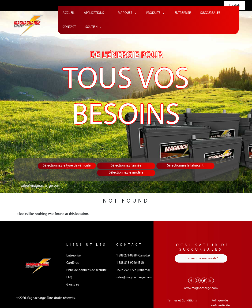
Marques (127, 13)
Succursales (210, 13)
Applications (96, 13)
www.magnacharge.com (201, 288)
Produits (155, 13)
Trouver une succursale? (201, 258)
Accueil (69, 13)
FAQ (69, 277)
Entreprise (182, 13)
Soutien (93, 27)
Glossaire (72, 284)
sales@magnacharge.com (40, 186)
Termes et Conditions (182, 300)
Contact (69, 27)
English (234, 5)
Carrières (72, 263)
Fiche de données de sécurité (86, 270)
